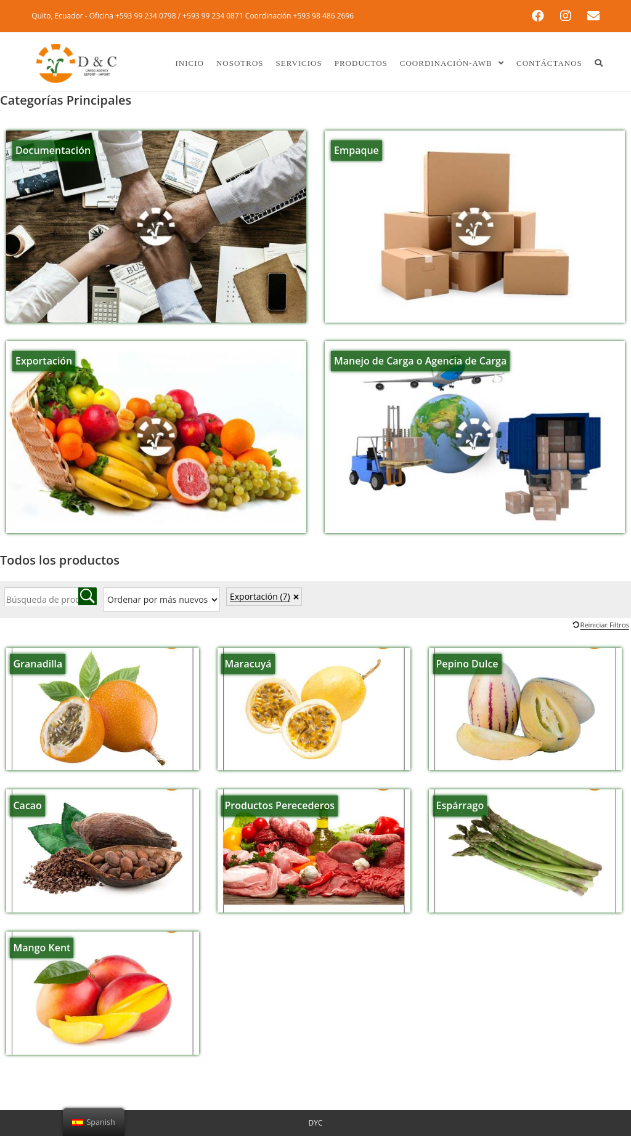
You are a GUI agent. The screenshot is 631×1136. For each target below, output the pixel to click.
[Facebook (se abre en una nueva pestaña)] (541, 16)
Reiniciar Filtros (604, 624)
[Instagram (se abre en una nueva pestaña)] (568, 16)
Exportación (260, 596)
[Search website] (598, 63)
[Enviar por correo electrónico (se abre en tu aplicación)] (591, 16)
